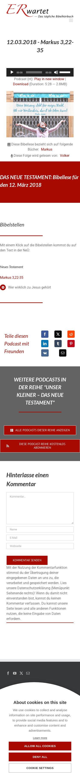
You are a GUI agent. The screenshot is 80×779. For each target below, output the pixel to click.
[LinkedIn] (44, 343)
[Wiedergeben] (12, 72)
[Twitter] (21, 673)
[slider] (34, 72)
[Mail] (28, 673)
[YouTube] (14, 673)
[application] (40, 72)
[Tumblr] (58, 343)
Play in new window (49, 79)
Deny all (40, 757)
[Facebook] (44, 334)
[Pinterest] (71, 343)
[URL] (40, 546)
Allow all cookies (40, 746)
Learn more (40, 738)
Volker (64, 156)
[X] (58, 334)
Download (20, 84)
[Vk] (45, 353)
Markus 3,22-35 (11, 278)
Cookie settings (40, 768)
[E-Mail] (62, 353)
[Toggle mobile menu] (71, 20)
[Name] (40, 529)
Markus (46, 149)
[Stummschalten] (56, 72)
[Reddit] (71, 334)
